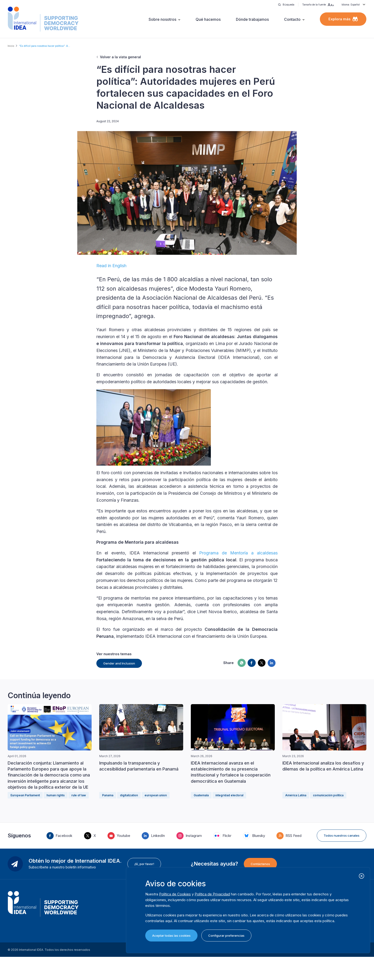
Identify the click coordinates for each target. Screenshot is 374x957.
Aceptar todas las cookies (171, 935)
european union (156, 795)
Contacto (292, 19)
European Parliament (25, 795)
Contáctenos (260, 864)
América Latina (295, 795)
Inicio (11, 45)
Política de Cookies (175, 894)
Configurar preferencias (226, 935)
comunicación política (328, 795)
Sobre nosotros (162, 19)
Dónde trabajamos (252, 19)
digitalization (129, 795)
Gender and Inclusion (119, 663)
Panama (107, 795)
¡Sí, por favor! (144, 864)
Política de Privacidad (212, 894)
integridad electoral (229, 795)
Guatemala (201, 795)
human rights (56, 795)
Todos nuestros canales (341, 835)
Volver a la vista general (120, 57)
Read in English (111, 265)
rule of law (78, 795)
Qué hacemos (208, 19)
